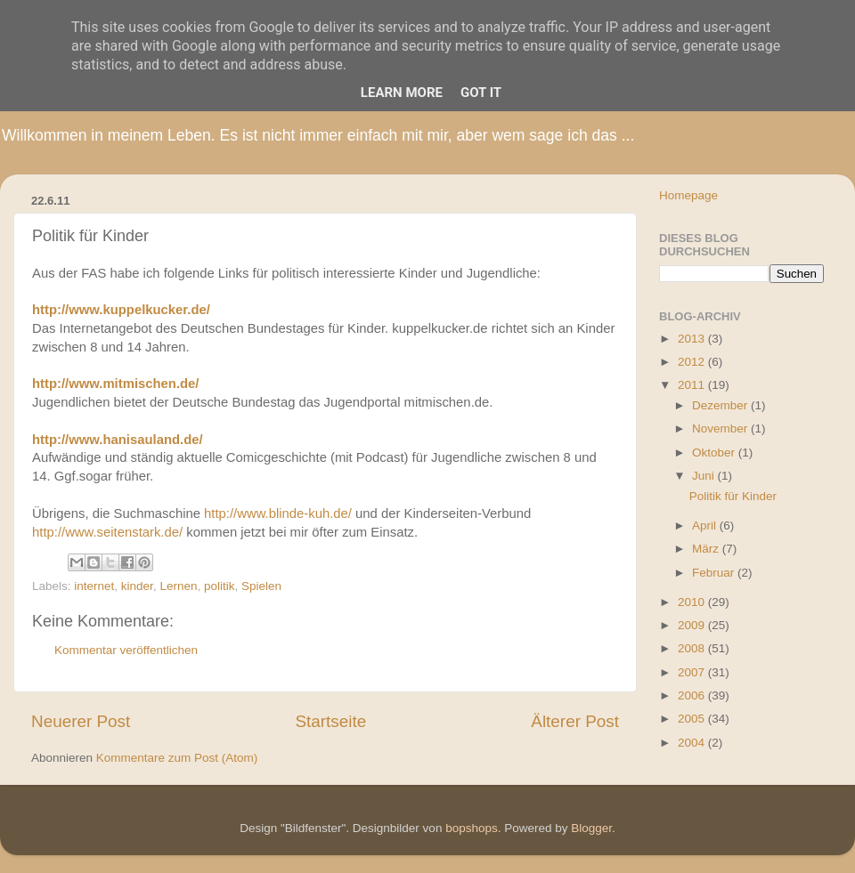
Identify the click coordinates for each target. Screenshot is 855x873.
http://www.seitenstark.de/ (107, 532)
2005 (693, 718)
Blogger (591, 828)
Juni (705, 475)
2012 (693, 361)
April (706, 525)
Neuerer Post (80, 721)
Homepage (688, 195)
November (721, 428)
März (707, 548)
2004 (693, 742)
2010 (693, 602)
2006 (693, 695)
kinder (137, 586)
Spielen (261, 586)
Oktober (715, 452)
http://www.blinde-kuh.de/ (278, 513)
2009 (693, 625)
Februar (714, 572)
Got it (480, 93)
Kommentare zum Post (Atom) (177, 757)
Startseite (330, 721)
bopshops (471, 828)
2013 (693, 338)
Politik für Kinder (733, 496)
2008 (693, 648)
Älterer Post (575, 721)
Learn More (402, 93)
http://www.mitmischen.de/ (115, 383)
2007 (693, 672)
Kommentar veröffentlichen (126, 650)
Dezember (721, 405)
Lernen (178, 586)
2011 (693, 385)
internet (94, 586)
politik (219, 586)
